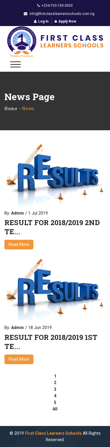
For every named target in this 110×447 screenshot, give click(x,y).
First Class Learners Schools (53, 433)
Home (10, 108)
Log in (41, 21)
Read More (19, 244)
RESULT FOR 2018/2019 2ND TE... (52, 227)
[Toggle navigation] (15, 64)
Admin (17, 213)
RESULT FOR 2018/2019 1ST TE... (50, 342)
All (55, 409)
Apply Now (65, 21)
